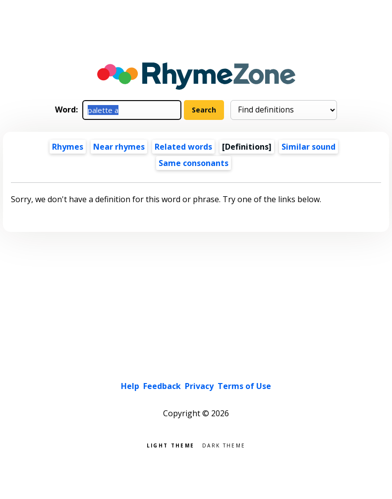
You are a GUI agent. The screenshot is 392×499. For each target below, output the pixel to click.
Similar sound (308, 146)
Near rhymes (119, 146)
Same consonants (193, 163)
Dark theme (223, 444)
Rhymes (67, 146)
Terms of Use (244, 386)
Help (130, 386)
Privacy (199, 386)
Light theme (170, 444)
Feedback (162, 386)
